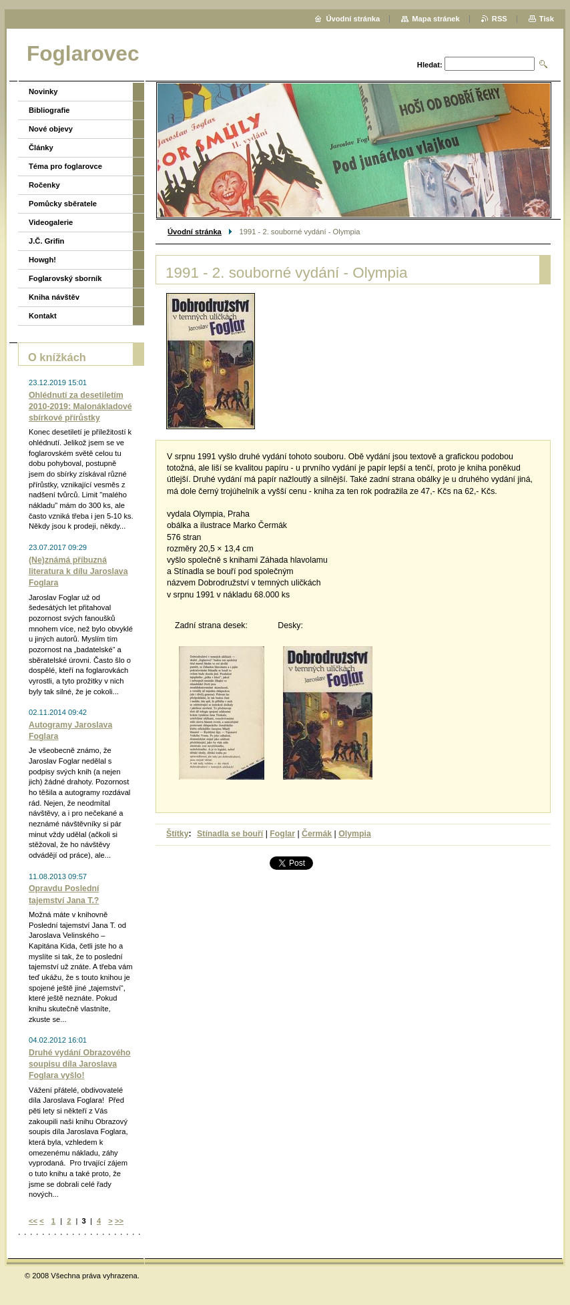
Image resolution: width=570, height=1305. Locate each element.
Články (41, 148)
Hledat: (430, 65)
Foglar (282, 833)
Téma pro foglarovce (65, 166)
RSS (499, 19)
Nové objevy (51, 129)
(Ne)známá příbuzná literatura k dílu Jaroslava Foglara (78, 571)
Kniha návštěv (54, 297)
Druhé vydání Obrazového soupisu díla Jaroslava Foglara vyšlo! (80, 1064)
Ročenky (44, 185)
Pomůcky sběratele (63, 204)
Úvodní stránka (195, 232)
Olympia (354, 833)
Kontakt (43, 316)
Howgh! (42, 260)
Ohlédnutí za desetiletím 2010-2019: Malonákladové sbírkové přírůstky (80, 406)
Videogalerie (51, 222)
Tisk (546, 19)
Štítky (177, 833)
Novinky (43, 91)
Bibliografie (49, 110)
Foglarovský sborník (65, 278)
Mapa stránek (436, 19)
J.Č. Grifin (46, 241)
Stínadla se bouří (230, 833)
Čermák (317, 833)
